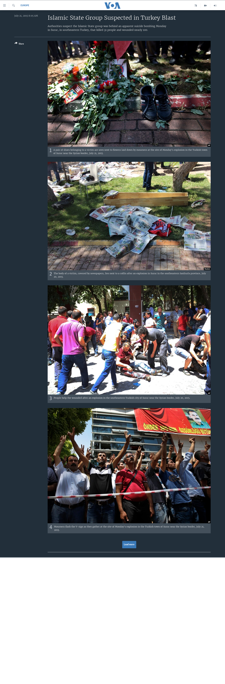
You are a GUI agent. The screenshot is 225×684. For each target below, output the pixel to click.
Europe (25, 5)
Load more (129, 544)
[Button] (19, 44)
